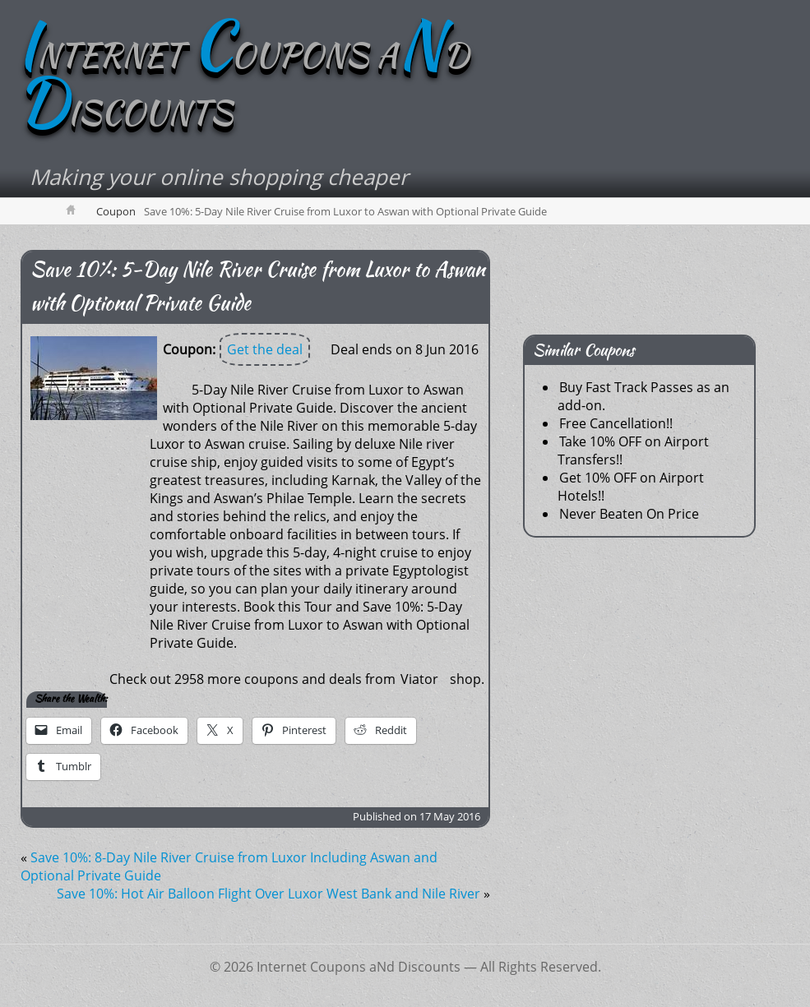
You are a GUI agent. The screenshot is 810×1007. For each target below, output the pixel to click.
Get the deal (265, 349)
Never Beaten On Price (629, 514)
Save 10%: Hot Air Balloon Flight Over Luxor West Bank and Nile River (268, 894)
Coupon (116, 211)
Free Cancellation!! (616, 423)
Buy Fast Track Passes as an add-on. (643, 396)
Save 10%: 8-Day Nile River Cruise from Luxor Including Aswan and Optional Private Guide (229, 866)
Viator (419, 679)
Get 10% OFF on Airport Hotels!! (631, 487)
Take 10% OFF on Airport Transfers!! (633, 450)
